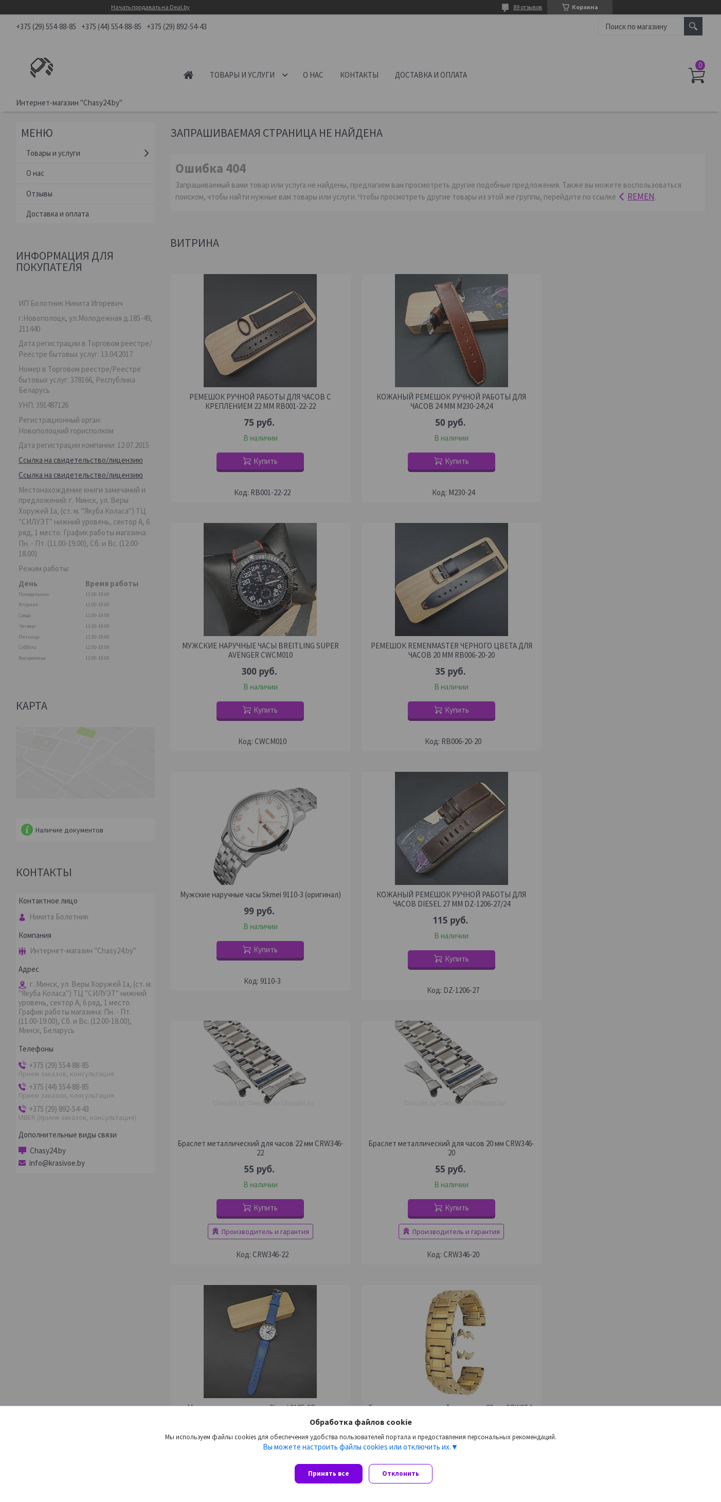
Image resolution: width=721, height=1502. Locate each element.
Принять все (328, 1473)
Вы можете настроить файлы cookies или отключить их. (357, 1451)
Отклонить (404, 1473)
